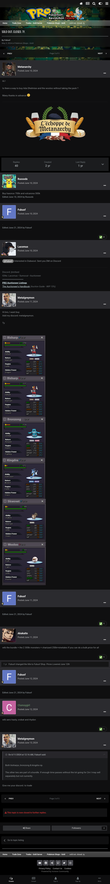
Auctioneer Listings (14, 283)
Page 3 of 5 (55, 53)
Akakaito (23, 633)
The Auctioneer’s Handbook (16, 286)
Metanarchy (24, 66)
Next (100, 53)
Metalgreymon (26, 297)
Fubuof (7, 40)
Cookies (67, 868)
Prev (9, 53)
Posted (28, 71)
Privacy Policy (45, 868)
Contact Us (57, 868)
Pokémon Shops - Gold (24, 43)
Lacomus (23, 246)
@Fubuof (8, 261)
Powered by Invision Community (55, 871)
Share (26, 828)
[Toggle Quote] (6, 754)
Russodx (23, 179)
